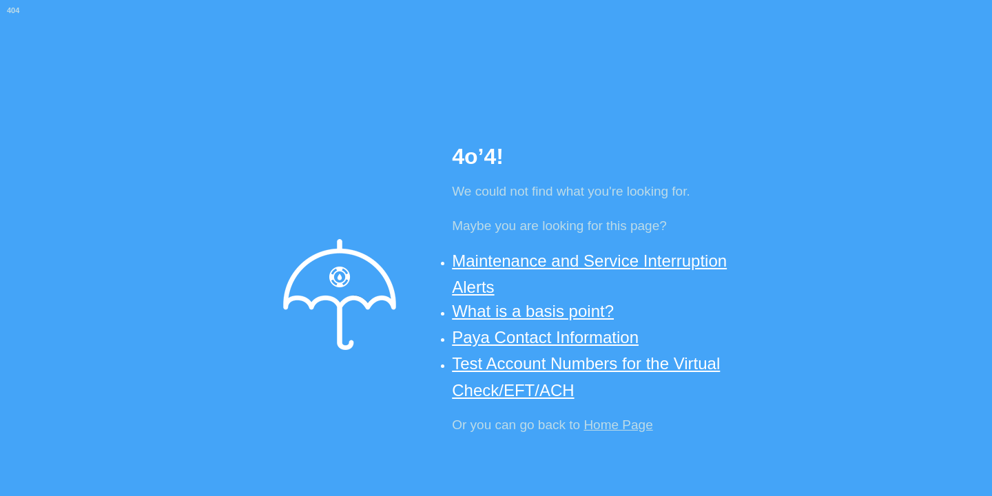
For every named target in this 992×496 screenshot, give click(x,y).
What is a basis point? (533, 311)
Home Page (617, 424)
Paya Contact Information (545, 337)
